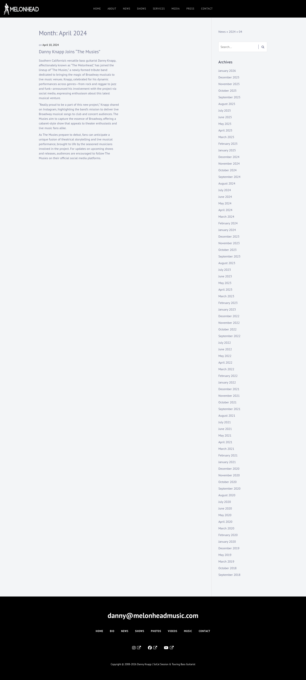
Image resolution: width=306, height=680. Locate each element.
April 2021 (225, 442)
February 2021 (228, 455)
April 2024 (225, 210)
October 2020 (227, 482)
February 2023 (228, 303)
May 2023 (224, 283)
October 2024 (227, 170)
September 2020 (229, 488)
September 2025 (229, 97)
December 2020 (228, 468)
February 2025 (228, 144)
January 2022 (227, 382)
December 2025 (228, 77)
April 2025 (225, 130)
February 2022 (228, 376)
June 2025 (225, 117)
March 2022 (226, 369)
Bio (112, 631)
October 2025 (227, 90)
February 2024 (228, 223)
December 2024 (228, 157)
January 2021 (227, 462)
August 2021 (226, 415)
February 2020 (228, 535)
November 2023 (229, 243)
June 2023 (225, 276)
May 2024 (224, 203)
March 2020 (226, 528)
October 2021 (227, 402)
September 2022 (229, 336)
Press (190, 8)
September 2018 (229, 575)
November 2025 (229, 84)
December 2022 (228, 316)
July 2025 (224, 110)
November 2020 (229, 475)
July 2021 (224, 422)
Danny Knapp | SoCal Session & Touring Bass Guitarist (166, 664)
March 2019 (226, 561)
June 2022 (225, 349)
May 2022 (224, 356)
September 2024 (229, 177)
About (112, 8)
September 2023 (229, 256)
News (126, 8)
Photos (156, 631)
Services (159, 8)
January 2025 (227, 150)
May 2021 (224, 435)
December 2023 (228, 236)
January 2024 (227, 230)
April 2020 (225, 522)
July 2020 (224, 502)
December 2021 (228, 389)
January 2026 (227, 71)
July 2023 (224, 270)
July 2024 (224, 190)
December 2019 (228, 548)
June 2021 (225, 429)
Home (97, 8)
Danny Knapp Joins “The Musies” (69, 51)
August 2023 (226, 263)
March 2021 (226, 449)
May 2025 (224, 124)
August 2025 (226, 104)
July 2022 (224, 342)
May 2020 (224, 515)
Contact (207, 8)
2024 (232, 32)
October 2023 (227, 250)
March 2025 (226, 137)
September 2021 (229, 409)
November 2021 (229, 396)
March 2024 (226, 216)
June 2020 (225, 508)
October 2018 (227, 568)
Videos (172, 631)
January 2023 (227, 309)
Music (188, 631)
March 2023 (226, 296)
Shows (141, 8)
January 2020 (227, 541)
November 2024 (229, 163)
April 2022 (225, 362)
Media (176, 8)
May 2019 (224, 555)
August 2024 (226, 183)
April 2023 (225, 289)
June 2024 (225, 197)
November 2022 (229, 323)
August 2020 (226, 495)
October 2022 (227, 329)
